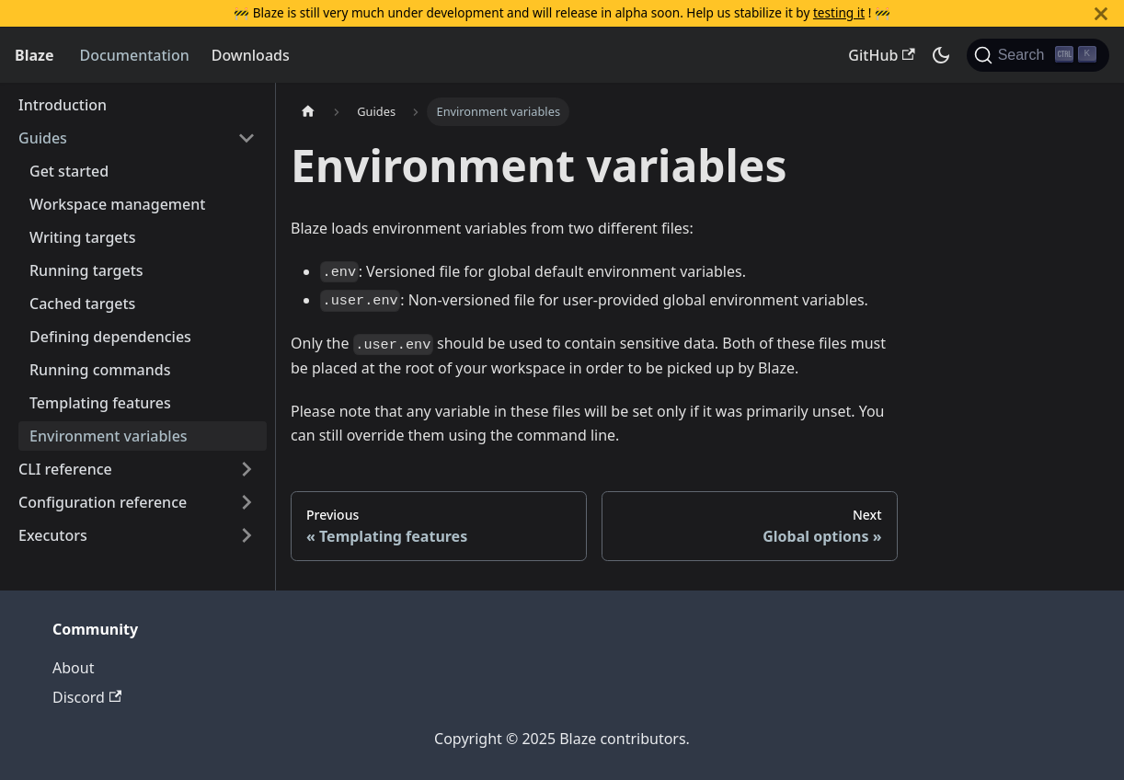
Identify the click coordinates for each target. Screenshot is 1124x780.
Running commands (99, 370)
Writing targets (82, 237)
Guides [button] (42, 138)
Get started (69, 171)
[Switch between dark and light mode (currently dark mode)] (941, 55)
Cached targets (82, 303)
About (73, 668)
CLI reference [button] (65, 469)
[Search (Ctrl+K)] (1038, 55)
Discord (86, 697)
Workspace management (117, 204)
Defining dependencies (110, 337)
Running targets (86, 270)
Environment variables (108, 436)
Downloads (251, 55)
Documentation (134, 55)
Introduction (62, 105)
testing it (839, 12)
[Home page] (308, 112)
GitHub (881, 55)
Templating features (100, 403)
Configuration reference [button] (102, 502)
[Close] (1101, 13)
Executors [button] (52, 535)
